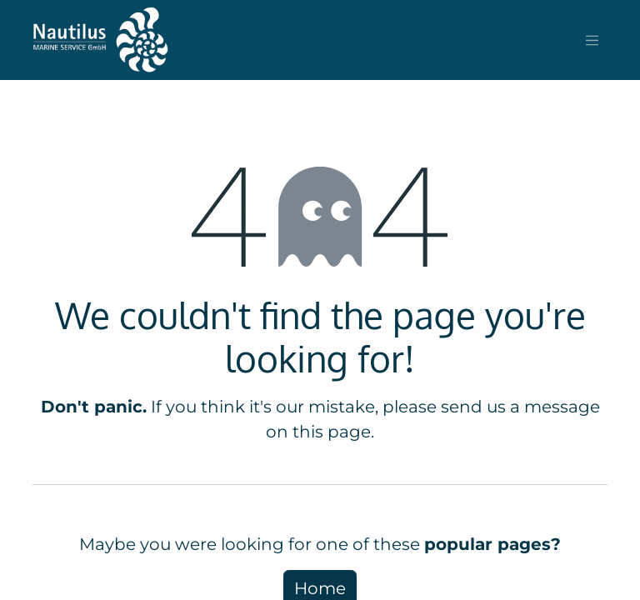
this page (331, 432)
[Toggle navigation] (592, 40)
